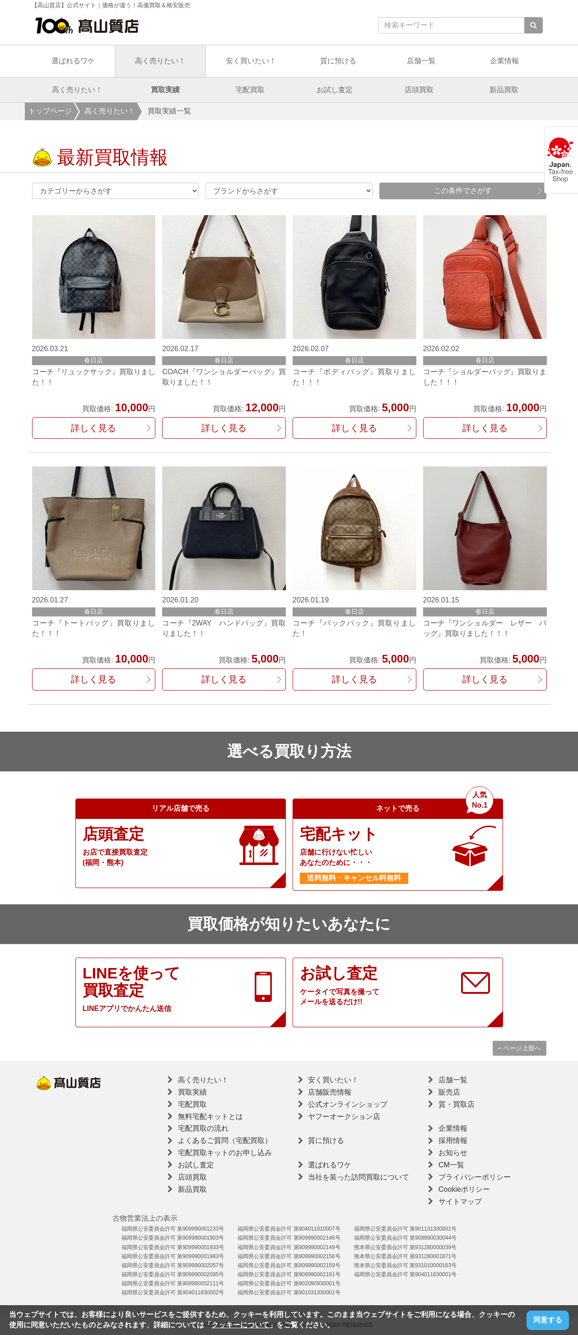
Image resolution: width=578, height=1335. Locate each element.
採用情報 (452, 1140)
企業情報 (504, 61)
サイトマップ (460, 1201)
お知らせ (452, 1152)
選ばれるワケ (73, 61)
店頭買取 (419, 90)
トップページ (50, 111)
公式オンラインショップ (347, 1104)
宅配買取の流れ (203, 1128)
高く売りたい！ (160, 61)
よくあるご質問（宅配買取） (225, 1140)
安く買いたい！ (251, 61)
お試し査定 (335, 90)
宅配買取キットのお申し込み (225, 1152)
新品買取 (503, 90)
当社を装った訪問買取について (358, 1177)
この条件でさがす (463, 190)
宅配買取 (250, 90)
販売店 (449, 1092)
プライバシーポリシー (474, 1177)
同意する (547, 1320)
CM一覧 (451, 1165)
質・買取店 (456, 1104)
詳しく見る (93, 428)
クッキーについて (240, 1325)
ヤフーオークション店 (344, 1116)
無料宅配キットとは (210, 1116)
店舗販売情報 (329, 1092)
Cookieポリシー (464, 1189)
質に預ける (338, 61)
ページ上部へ (519, 1048)
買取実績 (165, 90)
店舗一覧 (421, 61)
